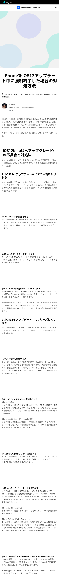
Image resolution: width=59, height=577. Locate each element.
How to (9, 94)
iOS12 (16, 94)
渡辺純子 (12, 104)
